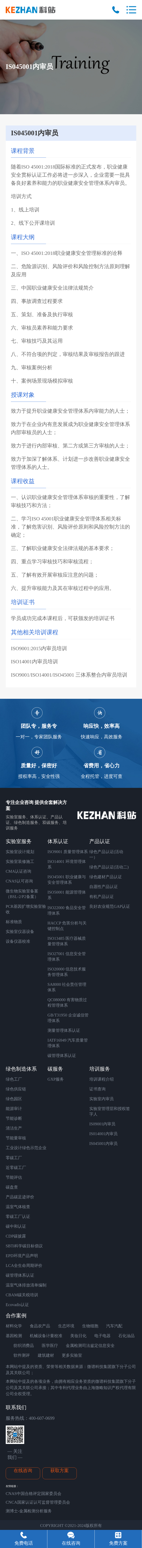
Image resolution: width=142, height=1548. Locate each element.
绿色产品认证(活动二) (109, 867)
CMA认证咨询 (18, 871)
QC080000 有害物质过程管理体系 (67, 1002)
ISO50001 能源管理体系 (67, 895)
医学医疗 (50, 1345)
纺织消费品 (23, 1345)
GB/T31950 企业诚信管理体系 (68, 1018)
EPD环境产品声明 (22, 1255)
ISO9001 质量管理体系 (68, 851)
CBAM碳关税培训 (22, 1295)
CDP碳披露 (16, 1236)
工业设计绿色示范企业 (26, 1147)
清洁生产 (14, 1128)
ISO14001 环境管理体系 (67, 864)
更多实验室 (72, 1355)
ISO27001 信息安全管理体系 (67, 956)
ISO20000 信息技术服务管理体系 (67, 972)
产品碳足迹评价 (20, 1197)
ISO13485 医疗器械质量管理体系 (67, 941)
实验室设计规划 (20, 851)
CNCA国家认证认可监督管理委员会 (38, 1502)
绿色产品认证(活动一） (106, 854)
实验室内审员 (101, 1098)
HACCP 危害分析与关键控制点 (67, 926)
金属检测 (74, 1345)
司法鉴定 (90, 1345)
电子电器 (102, 1335)
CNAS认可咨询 (19, 881)
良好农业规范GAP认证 (109, 906)
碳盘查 (12, 1187)
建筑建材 (46, 1355)
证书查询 (97, 1089)
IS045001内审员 (103, 1143)
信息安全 (106, 1345)
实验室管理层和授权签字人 (109, 1111)
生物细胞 (90, 1326)
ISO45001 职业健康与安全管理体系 (67, 880)
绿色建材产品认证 (105, 877)
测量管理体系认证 (64, 1030)
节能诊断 (14, 1118)
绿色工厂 (14, 1079)
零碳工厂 (14, 1157)
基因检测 (14, 1335)
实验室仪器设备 (20, 931)
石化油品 (126, 1335)
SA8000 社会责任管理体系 (67, 987)
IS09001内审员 (102, 1124)
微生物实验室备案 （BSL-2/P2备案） (22, 894)
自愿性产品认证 (103, 886)
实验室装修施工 (20, 861)
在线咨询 (23, 1470)
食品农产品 (40, 1326)
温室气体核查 (18, 1206)
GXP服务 (56, 1079)
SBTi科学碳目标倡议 (24, 1246)
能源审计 (14, 1108)
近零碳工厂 (16, 1167)
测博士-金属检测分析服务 (29, 1511)
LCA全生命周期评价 (24, 1265)
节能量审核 (16, 1138)
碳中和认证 (16, 1226)
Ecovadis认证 (17, 1304)
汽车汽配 (114, 1326)
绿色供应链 (16, 1089)
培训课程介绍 (101, 1079)
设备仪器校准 (18, 941)
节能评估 (14, 1177)
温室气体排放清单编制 (26, 1285)
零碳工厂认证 (18, 1216)
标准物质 (14, 921)
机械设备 (38, 1335)
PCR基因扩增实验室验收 (26, 909)
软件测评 (21, 1355)
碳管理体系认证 (62, 1055)
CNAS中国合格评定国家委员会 (33, 1493)
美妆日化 (78, 1335)
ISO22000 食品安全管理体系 (67, 910)
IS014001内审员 (103, 1133)
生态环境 (66, 1326)
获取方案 (59, 1470)
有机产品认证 (101, 896)
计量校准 (54, 1335)
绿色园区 (14, 1098)
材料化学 (14, 1326)
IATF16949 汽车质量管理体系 (68, 1043)
